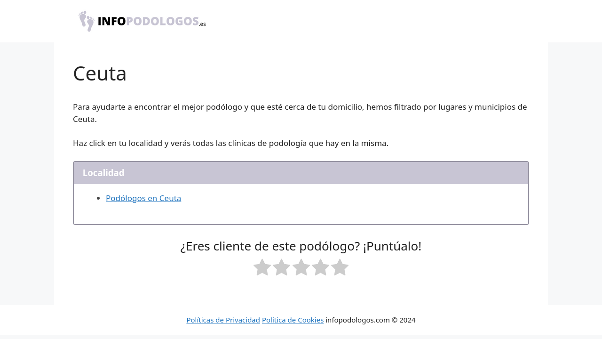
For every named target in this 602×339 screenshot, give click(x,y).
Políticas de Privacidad (223, 319)
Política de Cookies (293, 319)
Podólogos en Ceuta (143, 198)
